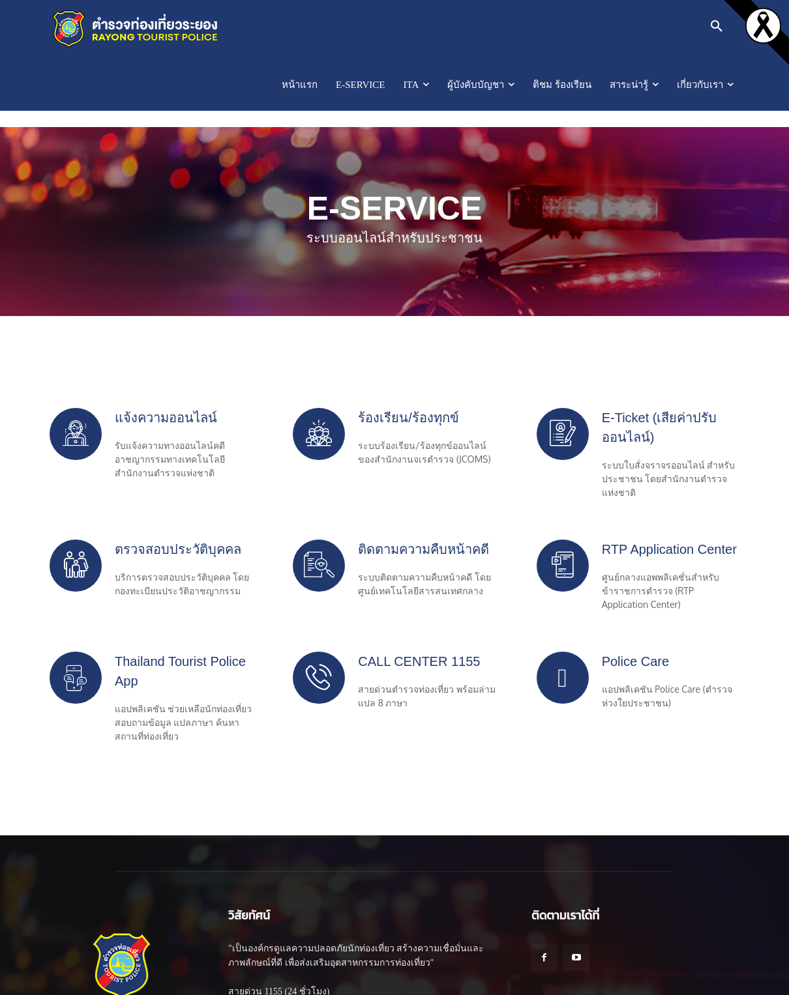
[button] (717, 26)
